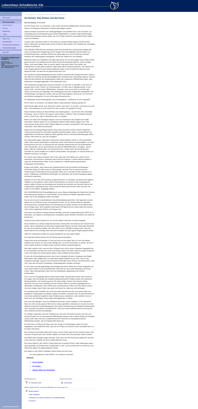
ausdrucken (68, 383)
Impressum (6, 406)
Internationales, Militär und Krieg (56, 14)
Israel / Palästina (34, 394)
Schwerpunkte (40, 14)
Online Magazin (29, 14)
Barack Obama (34, 391)
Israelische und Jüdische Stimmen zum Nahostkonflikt (47, 397)
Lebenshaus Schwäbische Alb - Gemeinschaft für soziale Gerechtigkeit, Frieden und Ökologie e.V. (22, 6)
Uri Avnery (32, 401)
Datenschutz (14, 406)
